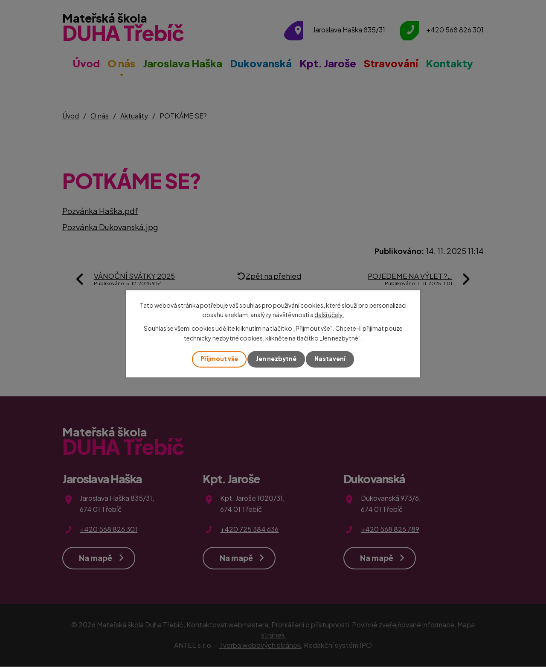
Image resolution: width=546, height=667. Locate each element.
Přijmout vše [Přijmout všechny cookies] (219, 359)
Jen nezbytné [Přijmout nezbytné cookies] (276, 359)
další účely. (329, 314)
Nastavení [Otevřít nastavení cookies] (330, 359)
